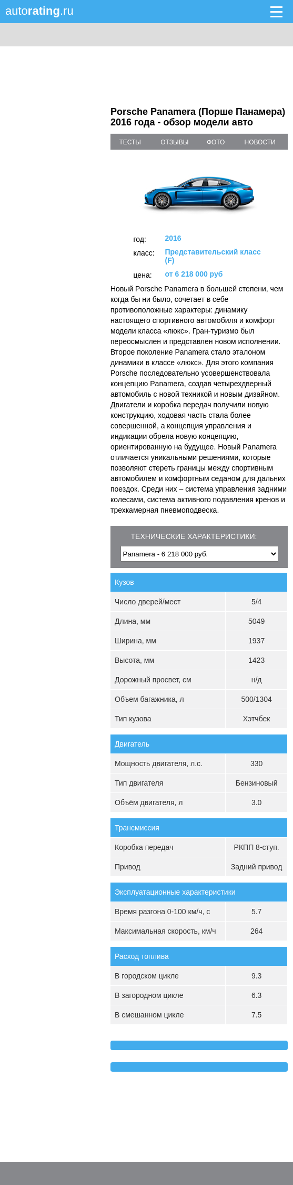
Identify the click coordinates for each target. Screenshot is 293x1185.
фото (216, 142)
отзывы (174, 142)
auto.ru (39, 10)
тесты (130, 142)
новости (259, 142)
